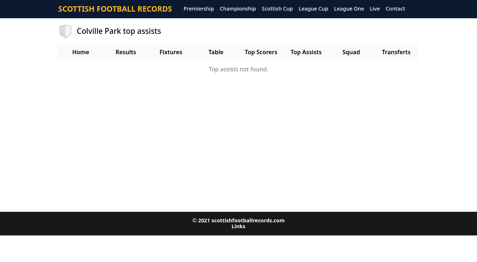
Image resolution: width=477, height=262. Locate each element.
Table (215, 52)
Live (375, 9)
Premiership (199, 9)
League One (349, 9)
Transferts (396, 52)
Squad (351, 52)
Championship (238, 9)
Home (80, 52)
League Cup (313, 9)
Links (238, 226)
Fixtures (171, 52)
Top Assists (305, 52)
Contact (395, 9)
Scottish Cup (277, 9)
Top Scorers (261, 52)
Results (126, 52)
